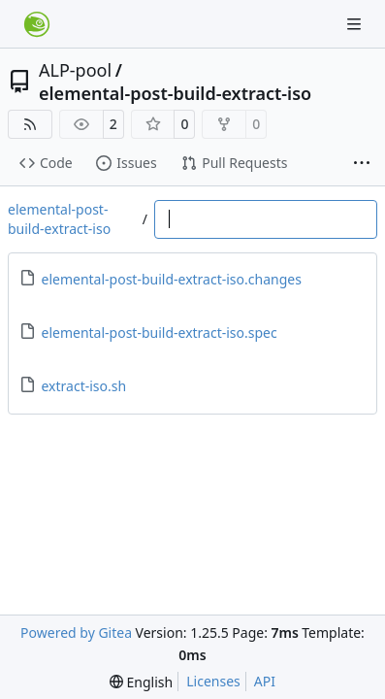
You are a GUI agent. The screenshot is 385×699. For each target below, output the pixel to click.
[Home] (37, 24)
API (264, 681)
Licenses (213, 681)
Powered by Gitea (76, 632)
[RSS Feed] (30, 124)
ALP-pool (75, 70)
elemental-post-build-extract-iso (175, 93)
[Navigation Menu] (356, 24)
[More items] (361, 164)
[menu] (141, 682)
